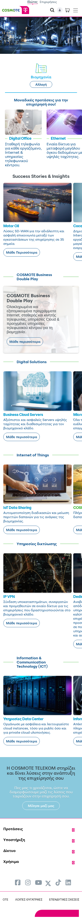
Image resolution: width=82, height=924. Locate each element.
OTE (5, 899)
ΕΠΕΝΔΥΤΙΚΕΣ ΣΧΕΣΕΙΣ (64, 899)
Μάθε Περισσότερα (21, 252)
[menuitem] (17, 882)
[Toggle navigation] (75, 9)
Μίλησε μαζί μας (41, 806)
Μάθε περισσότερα (24, 341)
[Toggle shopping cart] (67, 10)
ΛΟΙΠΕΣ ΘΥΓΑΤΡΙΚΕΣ (28, 899)
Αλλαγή (41, 84)
